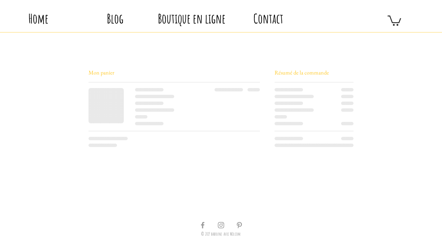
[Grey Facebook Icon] (202, 225)
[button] (394, 20)
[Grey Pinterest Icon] (239, 225)
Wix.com (235, 234)
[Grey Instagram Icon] (221, 225)
